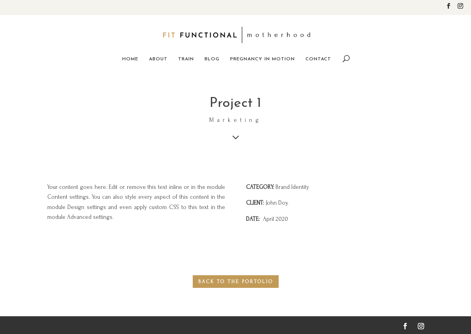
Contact (318, 59)
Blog (212, 59)
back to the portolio (235, 281)
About (158, 59)
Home (130, 59)
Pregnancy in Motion (262, 59)
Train (186, 59)
